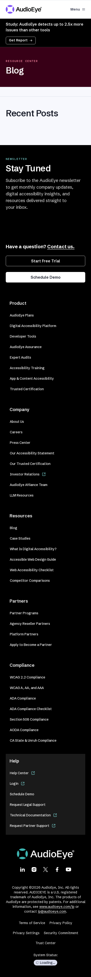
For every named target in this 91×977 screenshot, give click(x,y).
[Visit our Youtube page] (68, 869)
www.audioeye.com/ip (56, 906)
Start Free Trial (45, 261)
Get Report (21, 40)
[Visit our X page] (45, 869)
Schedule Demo (46, 277)
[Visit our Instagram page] (34, 869)
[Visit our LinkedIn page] (22, 869)
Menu (77, 9)
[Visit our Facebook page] (57, 869)
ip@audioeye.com (52, 911)
